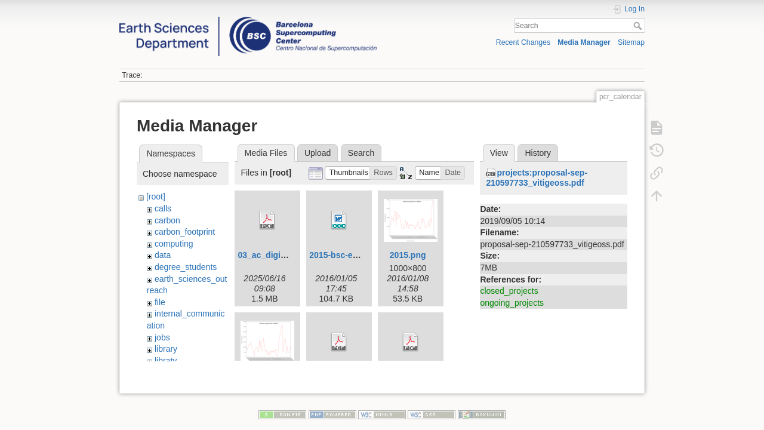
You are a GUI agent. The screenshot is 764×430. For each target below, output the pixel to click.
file (160, 302)
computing (174, 243)
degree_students (186, 267)
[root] (155, 196)
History (538, 153)
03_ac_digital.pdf (272, 255)
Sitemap (631, 42)
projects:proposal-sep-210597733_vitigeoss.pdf (536, 178)
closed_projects (509, 291)
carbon (167, 220)
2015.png (408, 255)
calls (163, 208)
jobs (162, 337)
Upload (317, 153)
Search (639, 26)
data (163, 255)
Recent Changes (523, 42)
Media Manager (584, 42)
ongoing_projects (512, 303)
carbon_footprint (185, 231)
